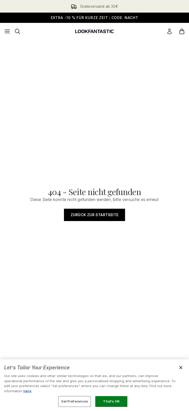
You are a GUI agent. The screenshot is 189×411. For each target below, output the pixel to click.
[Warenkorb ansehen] (182, 31)
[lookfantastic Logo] (94, 31)
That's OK (111, 401)
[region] (94, 385)
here (27, 391)
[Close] (180, 367)
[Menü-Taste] (7, 31)
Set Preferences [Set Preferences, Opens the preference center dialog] (74, 401)
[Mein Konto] (169, 31)
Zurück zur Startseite (94, 215)
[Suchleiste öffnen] (17, 31)
